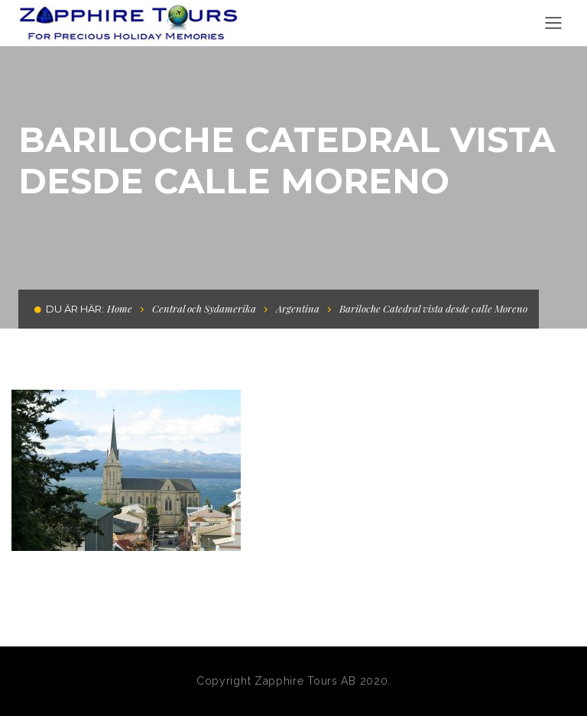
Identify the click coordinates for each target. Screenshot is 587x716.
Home (119, 308)
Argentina (297, 308)
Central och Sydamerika (204, 308)
